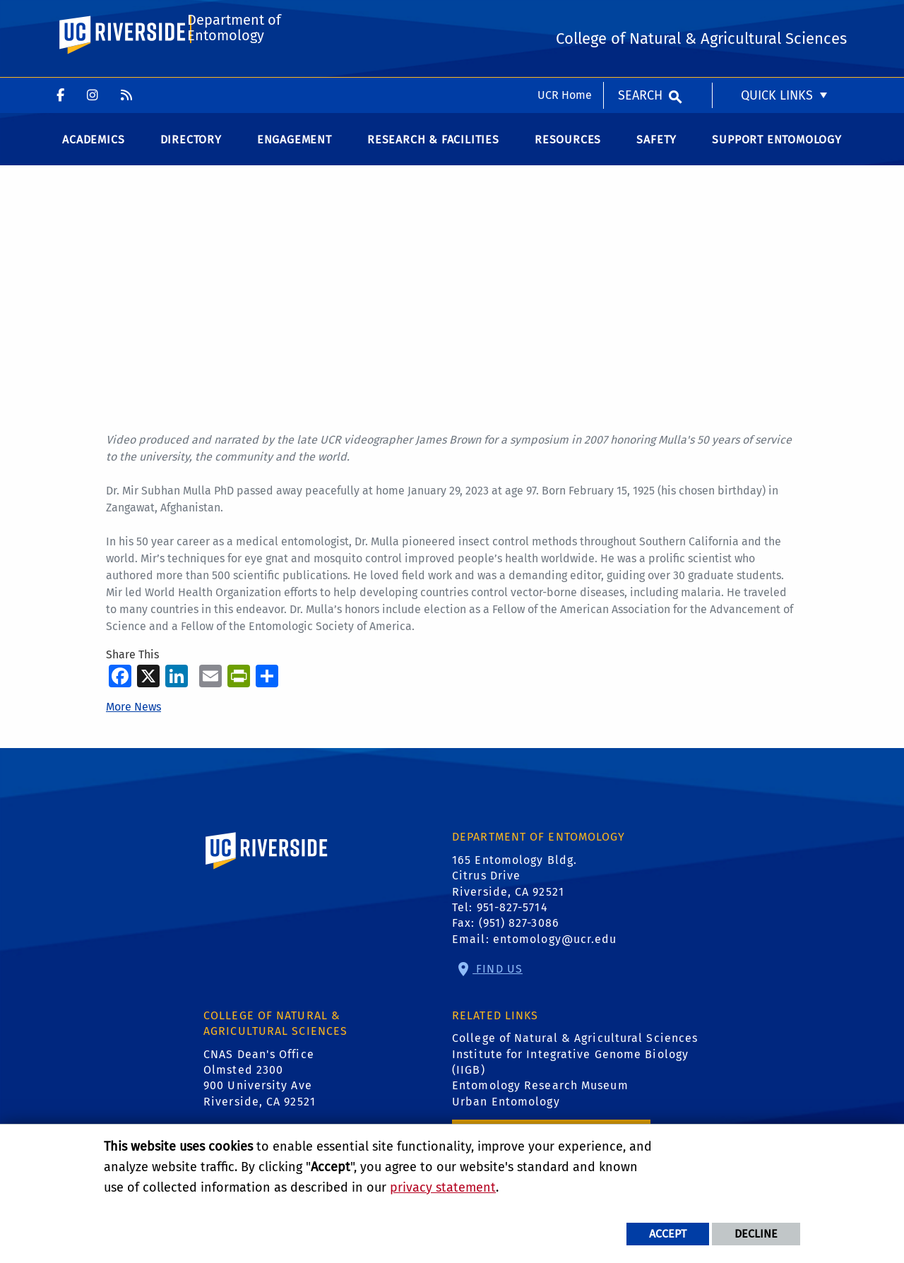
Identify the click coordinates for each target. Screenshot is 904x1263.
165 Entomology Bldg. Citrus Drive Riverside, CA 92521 (514, 891)
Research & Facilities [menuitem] (433, 155)
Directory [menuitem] (191, 155)
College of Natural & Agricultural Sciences (575, 1053)
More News (133, 723)
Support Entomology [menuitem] (776, 155)
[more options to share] (267, 691)
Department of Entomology (232, 75)
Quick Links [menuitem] (777, 17)
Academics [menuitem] (93, 155)
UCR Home (564, 17)
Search (640, 17)
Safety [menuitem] (656, 155)
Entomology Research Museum (540, 1101)
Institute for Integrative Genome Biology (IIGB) (570, 1077)
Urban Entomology (506, 1117)
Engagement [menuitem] (294, 155)
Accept (667, 1233)
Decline (756, 1233)
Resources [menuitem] (568, 155)
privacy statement (443, 1187)
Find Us (497, 984)
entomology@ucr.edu (555, 954)
